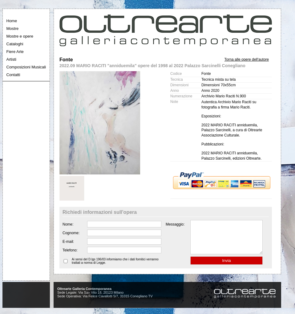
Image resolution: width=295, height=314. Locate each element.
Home (11, 20)
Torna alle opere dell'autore (246, 59)
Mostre (12, 28)
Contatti (13, 74)
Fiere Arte (15, 51)
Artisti (11, 59)
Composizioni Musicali (26, 67)
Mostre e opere (19, 36)
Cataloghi (14, 44)
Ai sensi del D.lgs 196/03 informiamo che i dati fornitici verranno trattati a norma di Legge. (115, 267)
